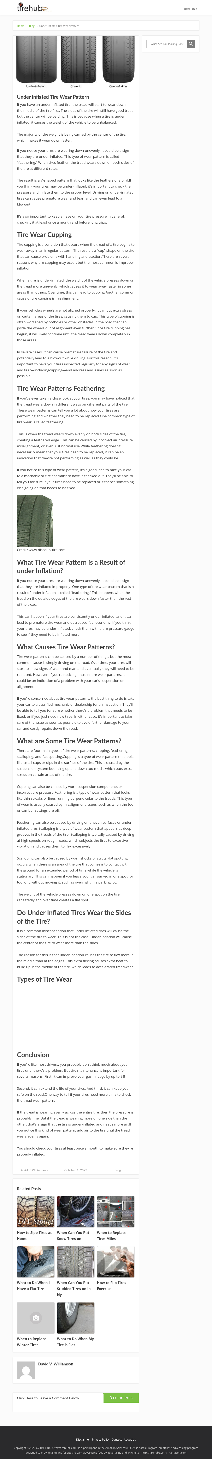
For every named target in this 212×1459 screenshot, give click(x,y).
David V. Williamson (34, 1170)
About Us (130, 1439)
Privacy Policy (101, 1439)
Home (187, 8)
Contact (117, 1439)
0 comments (118, 1396)
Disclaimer (83, 1439)
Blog (194, 8)
